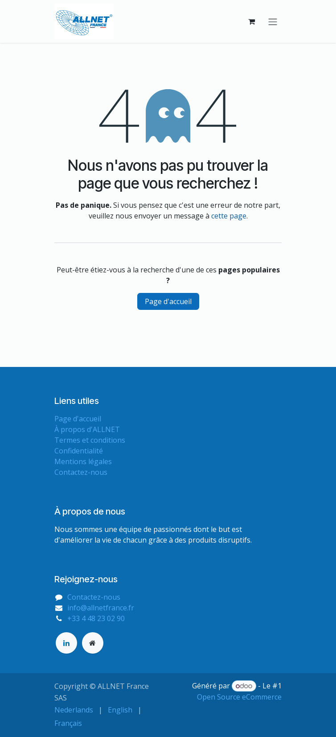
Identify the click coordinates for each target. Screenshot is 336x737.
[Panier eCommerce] (251, 21)
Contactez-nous (80, 472)
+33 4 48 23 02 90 (96, 618)
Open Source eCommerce (239, 697)
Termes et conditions (89, 440)
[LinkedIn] (66, 643)
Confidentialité (78, 451)
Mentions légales (83, 461)
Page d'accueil (168, 301)
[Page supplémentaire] (92, 643)
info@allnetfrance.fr (100, 608)
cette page (228, 216)
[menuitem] (73, 709)
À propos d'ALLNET (87, 429)
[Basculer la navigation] (273, 21)
